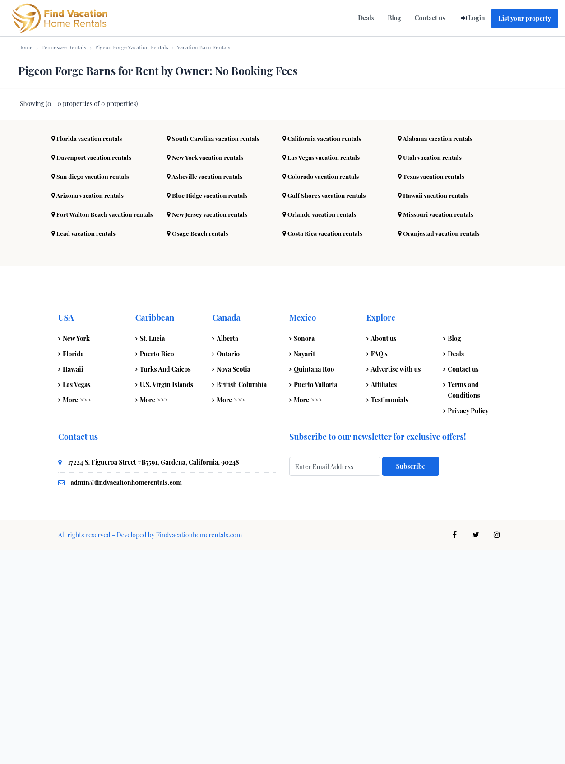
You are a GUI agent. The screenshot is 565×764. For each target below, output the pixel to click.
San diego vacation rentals (91, 390)
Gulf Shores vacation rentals (325, 409)
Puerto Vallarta (316, 598)
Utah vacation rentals (431, 371)
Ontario (228, 567)
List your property (524, 18)
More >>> (77, 613)
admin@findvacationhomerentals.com (126, 696)
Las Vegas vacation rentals (322, 371)
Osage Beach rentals (199, 447)
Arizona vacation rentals (89, 409)
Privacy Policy (468, 624)
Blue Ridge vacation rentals (209, 409)
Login (476, 18)
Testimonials (389, 613)
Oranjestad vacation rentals (440, 447)
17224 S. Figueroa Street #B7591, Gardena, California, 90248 (153, 675)
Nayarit (304, 567)
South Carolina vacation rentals (215, 352)
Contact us (429, 18)
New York (76, 552)
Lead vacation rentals (84, 447)
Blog (394, 18)
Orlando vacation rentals (320, 428)
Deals (366, 18)
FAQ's (379, 567)
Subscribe (410, 679)
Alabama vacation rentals (437, 352)
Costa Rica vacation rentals (324, 447)
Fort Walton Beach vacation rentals (104, 428)
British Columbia (242, 598)
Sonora (304, 552)
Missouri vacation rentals (437, 428)
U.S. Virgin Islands (166, 598)
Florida (73, 567)
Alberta (227, 552)
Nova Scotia (233, 582)
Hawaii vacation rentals (434, 409)
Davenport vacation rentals (93, 371)
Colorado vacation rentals (322, 390)
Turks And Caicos (165, 582)
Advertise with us (396, 582)
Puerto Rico (157, 567)
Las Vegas (77, 598)
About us (384, 552)
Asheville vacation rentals (206, 390)
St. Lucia (152, 552)
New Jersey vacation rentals (209, 428)
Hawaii (73, 582)
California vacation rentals (323, 352)
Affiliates (384, 598)
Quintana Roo (314, 582)
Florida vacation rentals (88, 352)
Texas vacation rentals (432, 390)
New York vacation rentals (206, 371)
